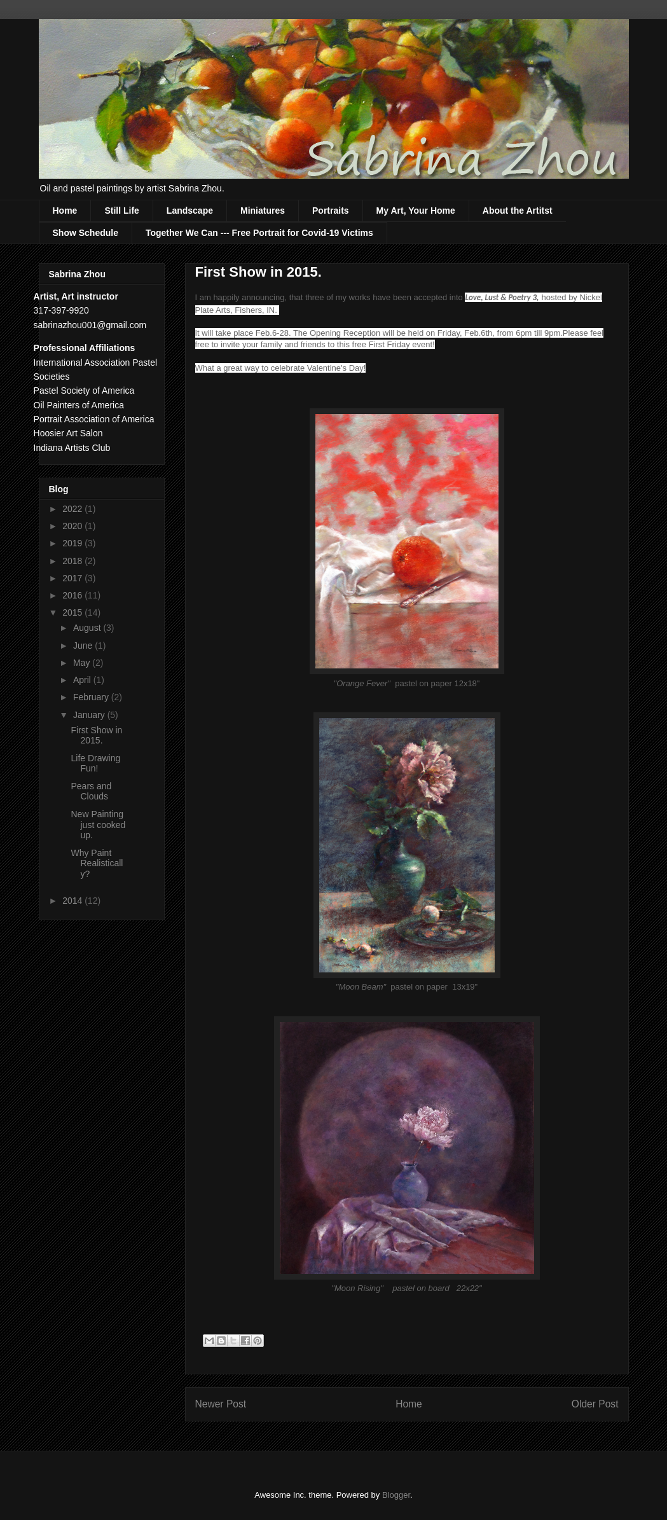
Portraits (330, 210)
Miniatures (262, 210)
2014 (73, 900)
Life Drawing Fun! (95, 763)
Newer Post (221, 1404)
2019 (73, 543)
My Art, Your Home (415, 210)
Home (65, 210)
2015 (73, 612)
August (88, 628)
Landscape (190, 210)
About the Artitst (518, 210)
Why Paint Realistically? (97, 864)
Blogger (396, 1495)
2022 (73, 509)
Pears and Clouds (91, 791)
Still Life (121, 210)
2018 (73, 561)
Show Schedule (85, 233)
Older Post (595, 1404)
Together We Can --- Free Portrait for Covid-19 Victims (259, 233)
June (84, 645)
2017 (73, 578)
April (83, 680)
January (90, 715)
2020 (73, 526)
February (92, 697)
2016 (73, 595)
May (82, 663)
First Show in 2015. (96, 735)
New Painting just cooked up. (98, 825)
